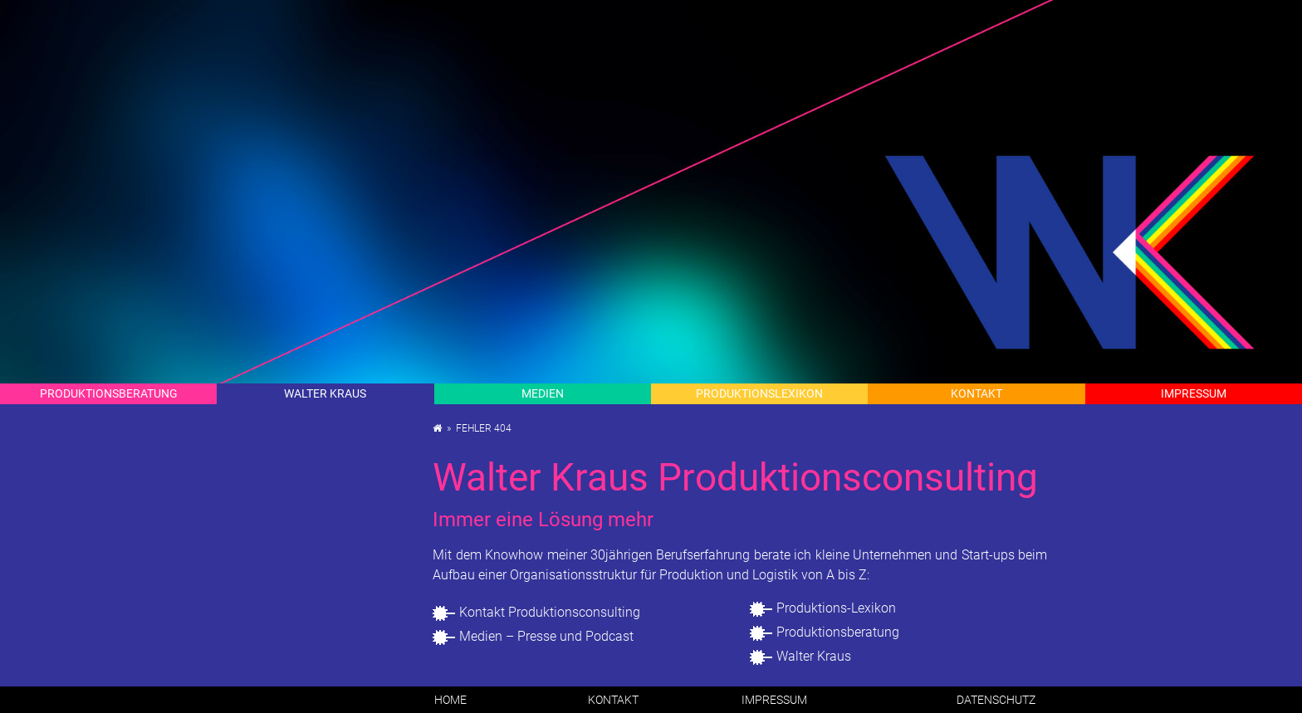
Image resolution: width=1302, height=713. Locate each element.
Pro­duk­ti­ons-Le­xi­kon (836, 608)
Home (450, 699)
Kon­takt (976, 393)
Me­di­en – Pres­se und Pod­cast (546, 636)
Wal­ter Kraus (325, 393)
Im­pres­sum (1193, 393)
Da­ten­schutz (996, 699)
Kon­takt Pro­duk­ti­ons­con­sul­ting (549, 612)
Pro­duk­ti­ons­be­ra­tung (837, 632)
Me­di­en (542, 393)
